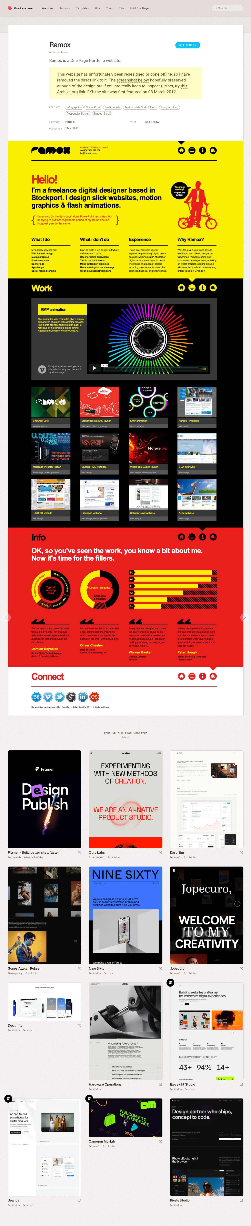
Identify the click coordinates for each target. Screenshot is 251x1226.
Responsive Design (78, 113)
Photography (15, 973)
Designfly (15, 1025)
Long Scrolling (169, 107)
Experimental (97, 857)
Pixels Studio (180, 1200)
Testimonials (112, 107)
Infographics (74, 107)
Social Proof (93, 107)
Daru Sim (177, 852)
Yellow (155, 121)
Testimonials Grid (135, 107)
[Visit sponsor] (79, 853)
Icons (153, 107)
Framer (170, 983)
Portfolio (70, 121)
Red (147, 121)
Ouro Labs (97, 852)
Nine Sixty (96, 968)
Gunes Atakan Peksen (24, 968)
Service (108, 973)
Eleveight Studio (182, 1084)
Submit (125, 737)
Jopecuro (177, 968)
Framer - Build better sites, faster (33, 852)
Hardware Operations (105, 1084)
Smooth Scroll (102, 113)
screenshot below (133, 80)
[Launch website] (160, 853)
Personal (175, 857)
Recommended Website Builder (25, 857)
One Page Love (23, 8)
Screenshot (187, 45)
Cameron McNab (102, 1141)
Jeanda (13, 1200)
